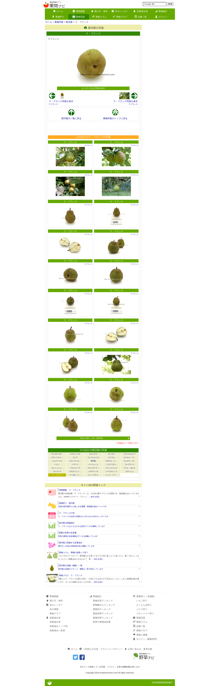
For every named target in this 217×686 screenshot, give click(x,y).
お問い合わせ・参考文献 (138, 649)
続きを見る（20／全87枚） (104, 438)
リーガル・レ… (75, 475)
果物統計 (161, 11)
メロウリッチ (93, 471)
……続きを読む (93, 497)
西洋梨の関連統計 (67, 523)
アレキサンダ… (57, 454)
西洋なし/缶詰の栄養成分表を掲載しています (76, 546)
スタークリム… (75, 461)
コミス (75, 457)
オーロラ (111, 454)
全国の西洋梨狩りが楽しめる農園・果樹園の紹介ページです (82, 506)
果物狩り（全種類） (144, 596)
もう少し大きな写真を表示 (93, 88)
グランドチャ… (57, 457)
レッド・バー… (111, 475)
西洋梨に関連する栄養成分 (70, 543)
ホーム (58, 11)
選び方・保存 (99, 11)
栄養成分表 (140, 11)
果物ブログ (120, 17)
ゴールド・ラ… (129, 457)
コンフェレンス (93, 457)
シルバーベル (57, 461)
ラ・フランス (70, 142)
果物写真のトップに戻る (115, 118)
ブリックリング (111, 468)
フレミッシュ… (57, 468)
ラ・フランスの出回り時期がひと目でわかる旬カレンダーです (83, 516)
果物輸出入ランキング (104, 605)
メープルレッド (111, 471)
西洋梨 (69, 22)
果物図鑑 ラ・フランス (69, 490)
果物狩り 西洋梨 (67, 503)
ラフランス (53, 104)
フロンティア (75, 468)
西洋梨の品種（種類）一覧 (70, 565)
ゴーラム (111, 457)
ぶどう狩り (141, 609)
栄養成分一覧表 (57, 630)
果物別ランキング (102, 609)
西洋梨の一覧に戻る (71, 118)
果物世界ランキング (103, 618)
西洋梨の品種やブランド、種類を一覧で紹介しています (80, 569)
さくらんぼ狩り (144, 605)
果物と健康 (140, 635)
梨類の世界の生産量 (68, 533)
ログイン (161, 17)
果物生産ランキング (103, 600)
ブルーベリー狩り (145, 613)
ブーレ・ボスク (129, 468)
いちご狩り (141, 600)
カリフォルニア (129, 454)
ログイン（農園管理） (145, 639)
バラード (75, 464)
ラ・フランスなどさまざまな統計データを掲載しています (81, 526)
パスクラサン (111, 464)
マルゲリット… (75, 471)
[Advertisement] (93, 128)
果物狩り (58, 17)
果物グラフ (55, 613)
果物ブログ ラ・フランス (70, 575)
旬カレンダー (120, 11)
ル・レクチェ (93, 475)
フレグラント (130, 464)
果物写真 (79, 17)
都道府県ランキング (103, 613)
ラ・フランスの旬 (67, 513)
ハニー (57, 464)
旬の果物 (54, 609)
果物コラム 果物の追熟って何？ (73, 552)
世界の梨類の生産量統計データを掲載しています (78, 536)
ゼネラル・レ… (111, 461)
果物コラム (99, 17)
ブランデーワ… (93, 468)
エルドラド (93, 454)
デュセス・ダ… (129, 461)
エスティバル (75, 454)
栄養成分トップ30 (59, 626)
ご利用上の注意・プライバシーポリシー (101, 649)
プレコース (57, 471)
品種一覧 (141, 17)
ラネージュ (129, 471)
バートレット (93, 464)
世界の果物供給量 (102, 622)
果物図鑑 (79, 11)
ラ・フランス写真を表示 (61, 101)
